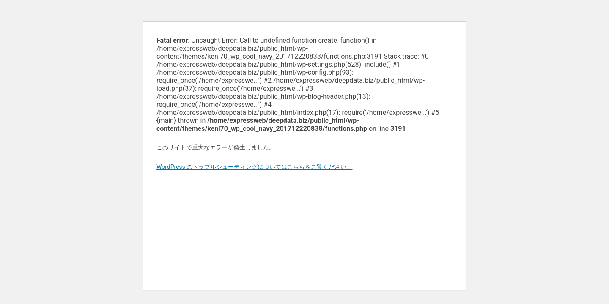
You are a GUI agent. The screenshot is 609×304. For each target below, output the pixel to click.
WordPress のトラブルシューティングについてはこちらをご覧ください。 (254, 166)
